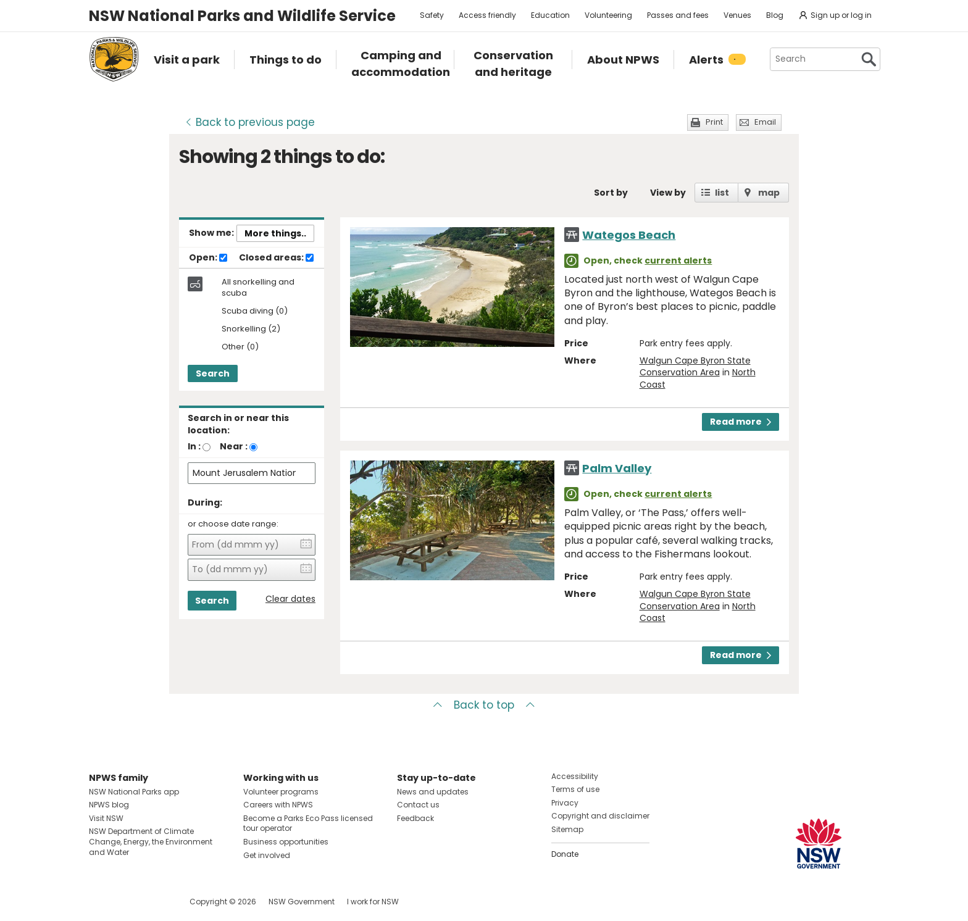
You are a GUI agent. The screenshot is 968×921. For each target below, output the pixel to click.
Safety (432, 15)
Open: (208, 258)
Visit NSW (106, 818)
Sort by (611, 192)
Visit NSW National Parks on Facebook (100, 901)
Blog (774, 15)
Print (714, 122)
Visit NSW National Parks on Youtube (153, 901)
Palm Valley (616, 468)
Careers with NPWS (278, 804)
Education (550, 15)
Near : (234, 446)
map (769, 192)
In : (194, 446)
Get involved (266, 855)
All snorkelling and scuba (258, 288)
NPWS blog (109, 804)
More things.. (275, 233)
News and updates (433, 791)
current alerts (678, 260)
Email (765, 122)
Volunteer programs (281, 791)
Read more (740, 421)
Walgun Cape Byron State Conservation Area (695, 366)
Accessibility (574, 776)
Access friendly (487, 15)
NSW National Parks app (134, 791)
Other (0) (240, 347)
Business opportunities (285, 841)
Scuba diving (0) (255, 311)
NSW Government (302, 901)
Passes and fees (678, 15)
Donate (564, 854)
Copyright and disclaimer (600, 816)
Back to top (484, 705)
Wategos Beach (628, 235)
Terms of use (575, 789)
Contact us (418, 804)
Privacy (564, 803)
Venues (737, 15)
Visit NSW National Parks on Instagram (126, 901)
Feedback (415, 818)
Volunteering (608, 15)
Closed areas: (276, 258)
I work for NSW (373, 901)
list (722, 192)
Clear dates (290, 599)
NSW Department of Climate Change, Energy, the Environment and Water (150, 841)
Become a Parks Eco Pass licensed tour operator (308, 823)
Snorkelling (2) (251, 329)
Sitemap (567, 829)
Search (213, 373)
